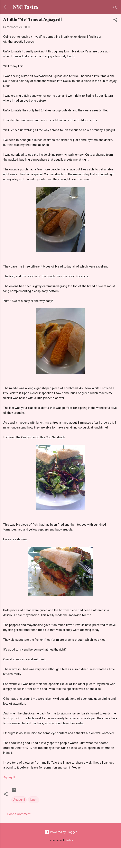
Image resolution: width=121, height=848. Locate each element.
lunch (33, 800)
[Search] (115, 8)
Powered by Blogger (60, 832)
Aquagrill (9, 777)
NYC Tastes (25, 7)
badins (69, 840)
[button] (115, 20)
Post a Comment (18, 814)
